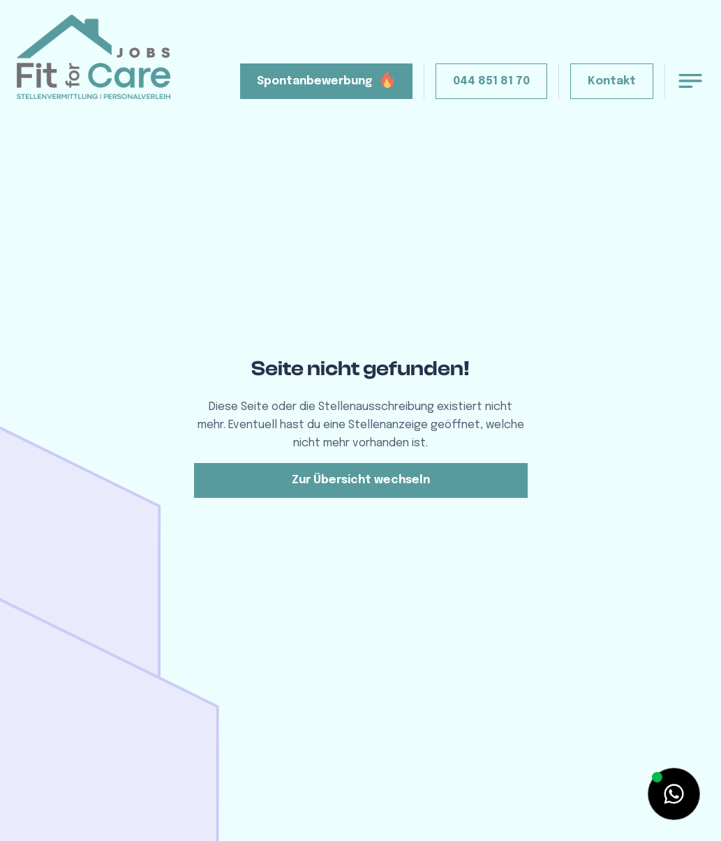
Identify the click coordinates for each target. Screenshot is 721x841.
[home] (93, 57)
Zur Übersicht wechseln (361, 480)
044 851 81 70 (491, 81)
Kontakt (612, 81)
